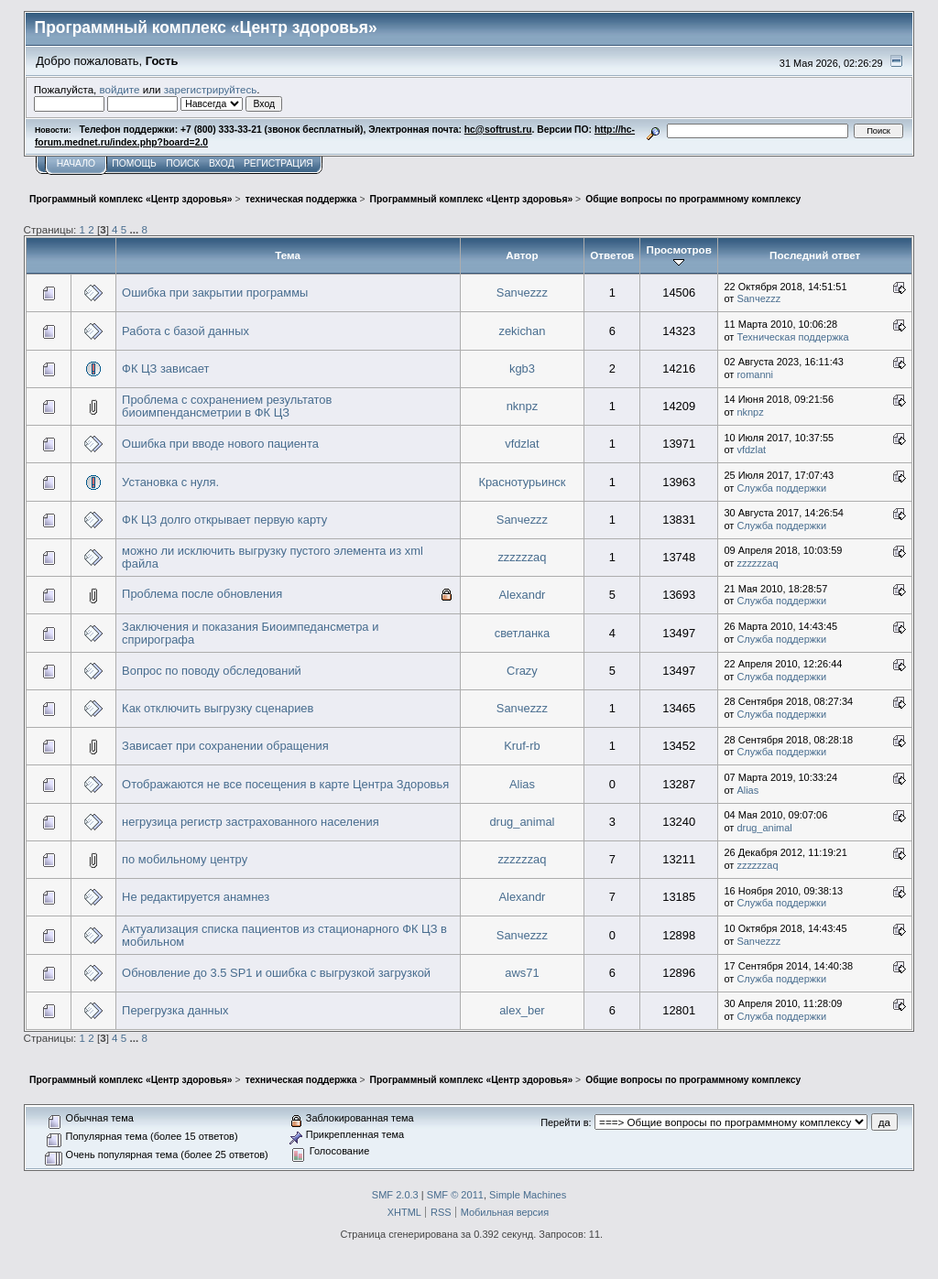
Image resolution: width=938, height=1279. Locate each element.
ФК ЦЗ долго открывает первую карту (224, 519)
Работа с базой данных (185, 331)
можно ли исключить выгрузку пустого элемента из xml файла (272, 557)
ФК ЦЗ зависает (165, 368)
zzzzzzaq (521, 557)
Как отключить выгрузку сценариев (217, 708)
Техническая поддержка (792, 336)
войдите (120, 89)
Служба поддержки (781, 487)
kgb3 (522, 368)
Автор (522, 255)
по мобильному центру (184, 859)
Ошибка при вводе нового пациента (220, 443)
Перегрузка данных (175, 1010)
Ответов (612, 255)
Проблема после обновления (202, 594)
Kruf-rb (522, 746)
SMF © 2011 (455, 1194)
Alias (522, 784)
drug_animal (521, 822)
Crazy (522, 670)
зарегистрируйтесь (210, 89)
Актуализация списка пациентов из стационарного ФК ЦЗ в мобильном (284, 935)
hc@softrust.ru (498, 130)
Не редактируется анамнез (195, 897)
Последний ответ (814, 255)
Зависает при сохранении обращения (225, 746)
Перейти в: (565, 1122)
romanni (754, 374)
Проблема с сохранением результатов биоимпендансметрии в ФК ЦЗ (227, 406)
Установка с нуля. (170, 482)
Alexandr (521, 595)
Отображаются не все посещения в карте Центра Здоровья (285, 784)
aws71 (522, 973)
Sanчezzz (522, 292)
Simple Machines (527, 1194)
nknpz (522, 406)
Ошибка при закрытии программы (215, 292)
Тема (287, 255)
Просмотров (679, 255)
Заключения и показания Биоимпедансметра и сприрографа (250, 633)
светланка (523, 633)
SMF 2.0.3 (395, 1194)
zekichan (521, 331)
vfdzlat (522, 443)
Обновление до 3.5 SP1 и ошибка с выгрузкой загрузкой (276, 973)
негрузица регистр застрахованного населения (250, 822)
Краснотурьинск (521, 482)
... (136, 229)
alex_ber (522, 1010)
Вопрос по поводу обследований (211, 670)
